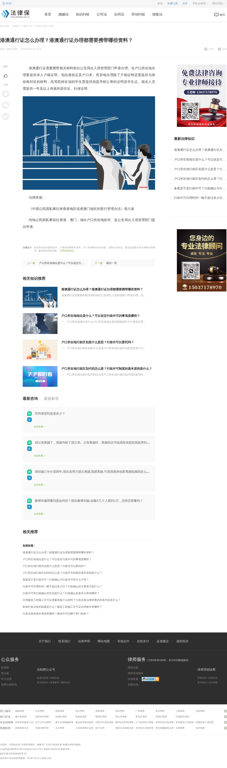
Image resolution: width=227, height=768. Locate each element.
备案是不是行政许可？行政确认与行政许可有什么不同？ (56, 579)
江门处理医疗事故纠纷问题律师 (151, 722)
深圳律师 (200, 728)
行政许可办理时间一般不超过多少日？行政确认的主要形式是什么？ (62, 586)
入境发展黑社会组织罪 (86, 728)
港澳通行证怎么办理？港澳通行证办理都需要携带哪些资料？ (102, 289)
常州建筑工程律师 (185, 722)
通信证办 (83, 238)
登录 (185, 3)
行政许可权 (41, 26)
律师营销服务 (136, 673)
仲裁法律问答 (42, 728)
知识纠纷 (82, 14)
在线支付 (143, 641)
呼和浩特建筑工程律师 (26, 722)
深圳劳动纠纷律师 (164, 722)
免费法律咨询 (9, 684)
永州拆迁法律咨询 (144, 728)
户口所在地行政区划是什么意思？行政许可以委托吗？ (97, 342)
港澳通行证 (42, 238)
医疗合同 (99, 728)
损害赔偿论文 (22, 728)
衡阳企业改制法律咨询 (126, 728)
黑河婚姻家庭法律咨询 (166, 728)
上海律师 (180, 711)
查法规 (5, 673)
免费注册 (172, 3)
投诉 (224, 49)
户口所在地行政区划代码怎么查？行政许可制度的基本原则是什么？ (106, 368)
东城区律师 (61, 716)
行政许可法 (27, 26)
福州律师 (119, 711)
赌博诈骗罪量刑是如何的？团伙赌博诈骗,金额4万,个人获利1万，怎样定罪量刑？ (89, 500)
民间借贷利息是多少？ (50, 413)
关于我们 (45, 641)
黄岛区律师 (141, 716)
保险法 (157, 14)
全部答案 (38, 426)
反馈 (211, 49)
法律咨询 (25, 744)
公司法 (102, 14)
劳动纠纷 (138, 14)
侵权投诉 (182, 641)
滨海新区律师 (182, 716)
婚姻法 (63, 14)
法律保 (15, 26)
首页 (160, 3)
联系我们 (64, 641)
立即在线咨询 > (67, 250)
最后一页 (111, 262)
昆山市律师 (121, 716)
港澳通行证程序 (64, 238)
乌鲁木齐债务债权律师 (106, 722)
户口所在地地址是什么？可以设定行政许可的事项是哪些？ (73, 262)
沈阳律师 (200, 711)
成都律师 (19, 711)
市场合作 (123, 641)
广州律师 (140, 711)
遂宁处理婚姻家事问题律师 (68, 722)
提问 (222, 14)
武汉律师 (79, 711)
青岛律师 (160, 711)
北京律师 (39, 711)
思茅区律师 (161, 716)
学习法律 (6, 678)
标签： (28, 238)
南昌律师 (59, 711)
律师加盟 (133, 667)
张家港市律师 (42, 716)
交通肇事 (180, 728)
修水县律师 (20, 716)
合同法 (119, 14)
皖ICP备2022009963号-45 (13, 753)
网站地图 (104, 641)
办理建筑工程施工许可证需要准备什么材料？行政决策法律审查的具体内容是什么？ (72, 599)
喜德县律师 (81, 716)
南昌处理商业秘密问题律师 (89, 722)
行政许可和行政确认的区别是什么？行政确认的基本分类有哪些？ (61, 593)
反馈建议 (163, 641)
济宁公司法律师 (43, 722)
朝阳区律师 (101, 716)
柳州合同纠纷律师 (124, 722)
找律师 (5, 667)
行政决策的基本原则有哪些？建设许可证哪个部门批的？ (56, 613)
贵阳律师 (99, 711)
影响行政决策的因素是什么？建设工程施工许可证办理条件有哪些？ (62, 606)
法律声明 (84, 641)
